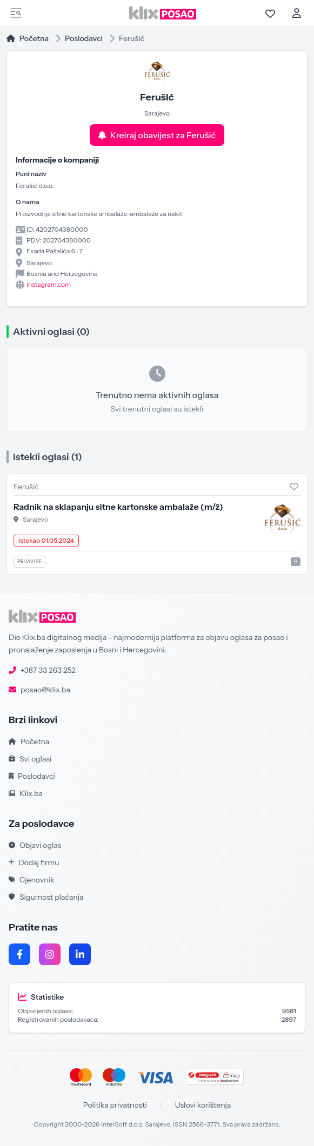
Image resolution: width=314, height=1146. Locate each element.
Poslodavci (84, 38)
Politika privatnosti (115, 1105)
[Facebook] (19, 954)
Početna (27, 38)
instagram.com (48, 284)
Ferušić (26, 486)
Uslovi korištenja (203, 1105)
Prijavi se (29, 561)
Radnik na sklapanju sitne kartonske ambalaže (118, 506)
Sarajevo (35, 519)
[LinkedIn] (80, 954)
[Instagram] (50, 954)
